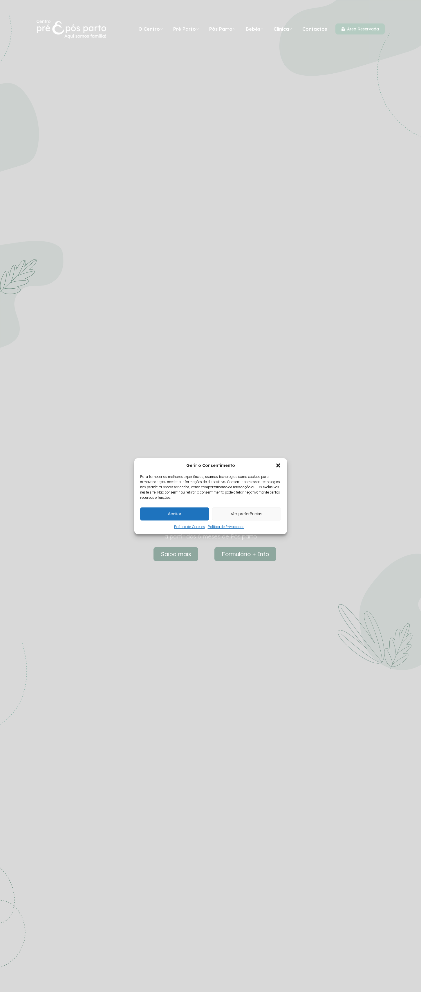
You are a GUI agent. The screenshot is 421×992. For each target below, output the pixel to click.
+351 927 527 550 (116, 9)
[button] (278, 465)
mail (152, 9)
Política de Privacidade (226, 527)
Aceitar (174, 513)
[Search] (334, 9)
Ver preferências (246, 513)
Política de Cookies (189, 527)
